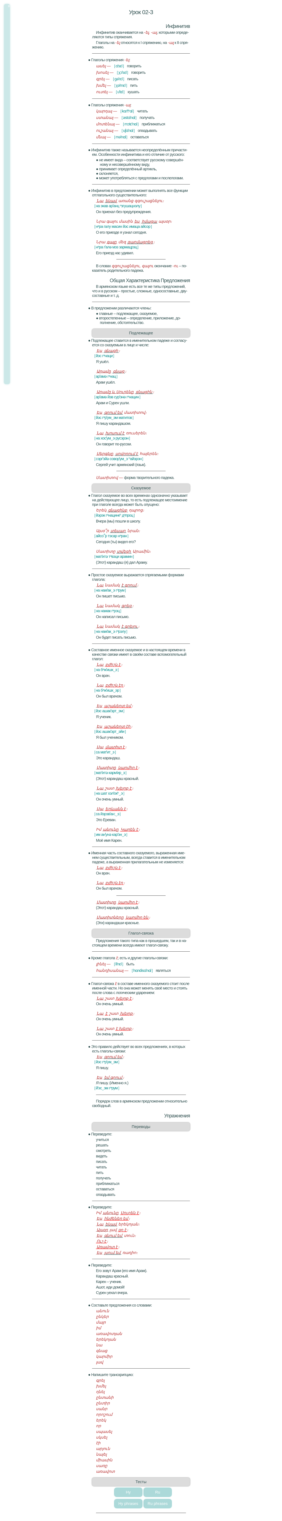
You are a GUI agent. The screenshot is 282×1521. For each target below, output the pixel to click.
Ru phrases (158, 1503)
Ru (157, 1492)
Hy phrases (128, 1503)
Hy (128, 1492)
